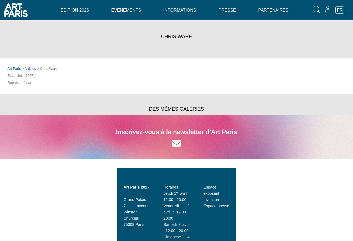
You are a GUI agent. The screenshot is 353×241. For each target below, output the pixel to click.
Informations (179, 10)
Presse (227, 10)
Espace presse (255, 199)
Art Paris (14, 69)
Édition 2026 (75, 10)
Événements (126, 10)
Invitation (250, 193)
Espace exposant (257, 187)
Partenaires (273, 10)
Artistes (30, 69)
